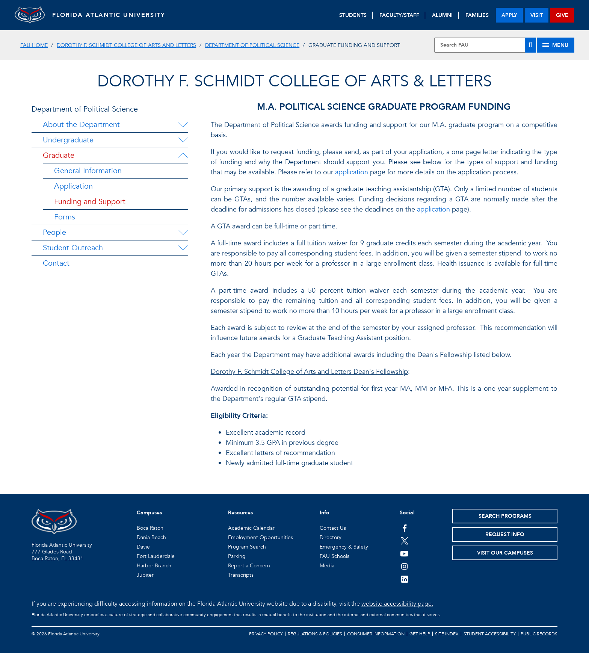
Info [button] (324, 512)
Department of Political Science (252, 45)
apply (509, 15)
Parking (237, 556)
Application (73, 186)
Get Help (419, 634)
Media (327, 565)
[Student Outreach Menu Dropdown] (183, 247)
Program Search (247, 546)
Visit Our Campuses (505, 552)
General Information (88, 171)
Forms (64, 217)
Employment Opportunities (260, 537)
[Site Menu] (555, 45)
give (562, 15)
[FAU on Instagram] (404, 566)
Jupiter (145, 575)
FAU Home (34, 45)
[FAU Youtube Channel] (404, 553)
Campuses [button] (149, 512)
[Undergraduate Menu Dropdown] (183, 140)
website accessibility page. (397, 604)
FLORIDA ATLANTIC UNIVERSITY (108, 15)
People (54, 232)
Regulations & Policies (315, 634)
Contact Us (333, 528)
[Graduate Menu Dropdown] (183, 155)
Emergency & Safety (344, 546)
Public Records (539, 634)
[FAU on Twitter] (404, 540)
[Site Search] (485, 45)
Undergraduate (68, 140)
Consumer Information (376, 634)
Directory (330, 537)
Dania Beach (151, 537)
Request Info (504, 534)
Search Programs (505, 516)
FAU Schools (334, 556)
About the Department (81, 124)
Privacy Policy (266, 634)
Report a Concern (249, 565)
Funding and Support (89, 202)
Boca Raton (150, 528)
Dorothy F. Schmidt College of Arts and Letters (126, 45)
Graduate (58, 155)
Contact (56, 263)
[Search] (530, 45)
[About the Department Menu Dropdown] (183, 124)
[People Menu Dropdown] (183, 232)
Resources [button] (240, 512)
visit (536, 15)
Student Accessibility (490, 634)
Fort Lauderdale (156, 556)
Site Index (447, 634)
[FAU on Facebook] (404, 528)
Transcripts (241, 575)
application (351, 172)
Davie (143, 546)
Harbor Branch (154, 565)
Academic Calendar (251, 528)
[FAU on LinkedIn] (404, 579)
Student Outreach (73, 248)
